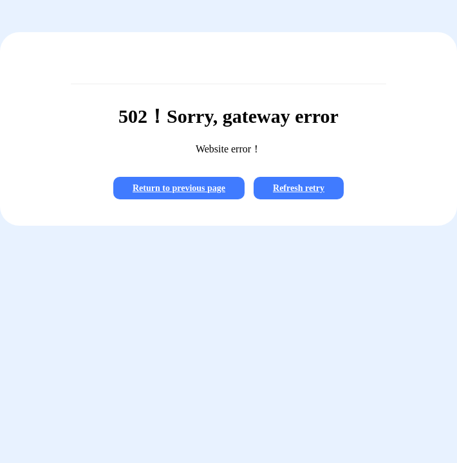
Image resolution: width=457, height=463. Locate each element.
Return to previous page (179, 188)
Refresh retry (298, 188)
